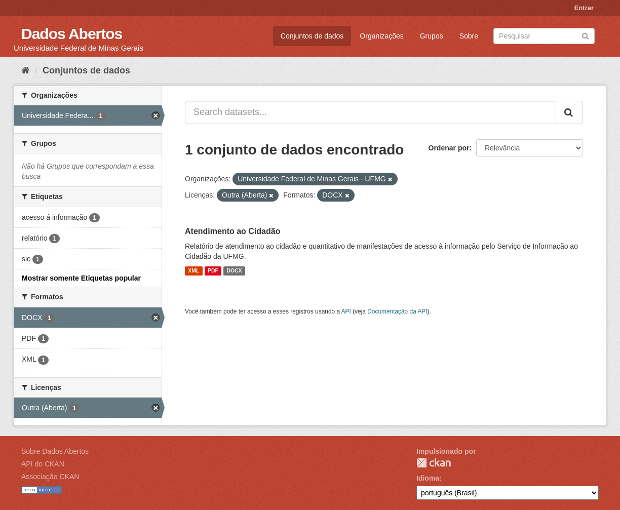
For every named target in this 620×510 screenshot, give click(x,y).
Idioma (427, 478)
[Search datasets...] (370, 112)
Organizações (381, 36)
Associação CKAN (50, 477)
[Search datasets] (544, 36)
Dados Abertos (71, 33)
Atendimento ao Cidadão (232, 231)
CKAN (433, 462)
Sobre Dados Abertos (55, 451)
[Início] (25, 70)
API (346, 311)
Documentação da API (397, 311)
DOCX (234, 271)
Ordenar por (449, 148)
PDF (213, 271)
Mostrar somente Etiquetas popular (81, 278)
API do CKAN (42, 464)
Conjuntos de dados (312, 36)
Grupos (431, 36)
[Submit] (585, 35)
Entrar (584, 8)
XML (193, 271)
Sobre (468, 36)
